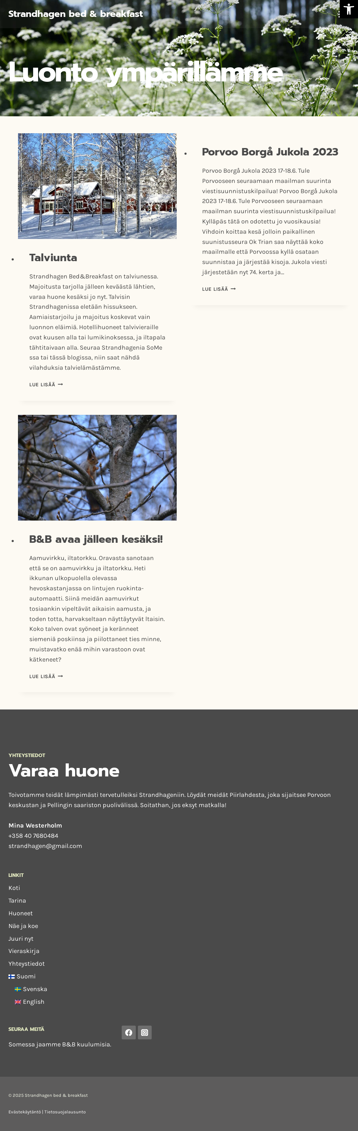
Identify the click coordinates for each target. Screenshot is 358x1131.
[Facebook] (129, 1033)
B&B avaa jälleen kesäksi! (96, 539)
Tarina (17, 900)
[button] (349, 9)
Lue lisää (46, 385)
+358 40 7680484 (33, 836)
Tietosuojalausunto (65, 1111)
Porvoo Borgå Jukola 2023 (270, 152)
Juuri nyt (21, 938)
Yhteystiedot (26, 963)
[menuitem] (179, 976)
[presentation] (97, 186)
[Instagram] (145, 1033)
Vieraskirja (24, 951)
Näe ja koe (23, 926)
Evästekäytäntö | (26, 1111)
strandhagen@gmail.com (45, 846)
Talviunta (53, 258)
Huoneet (20, 913)
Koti (14, 888)
